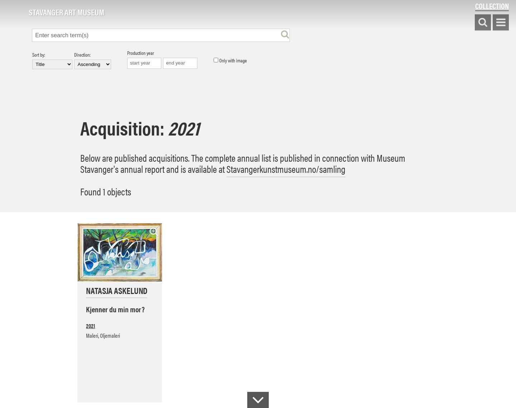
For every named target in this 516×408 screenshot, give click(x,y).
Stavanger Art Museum (66, 12)
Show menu (501, 22)
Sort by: (52, 60)
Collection (492, 6)
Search (483, 22)
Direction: (92, 60)
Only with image (230, 60)
